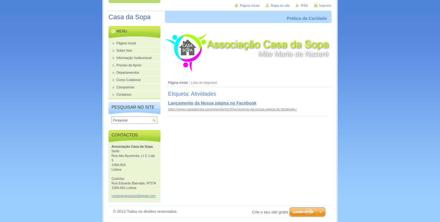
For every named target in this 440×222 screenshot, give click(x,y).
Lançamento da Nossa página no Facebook (212, 103)
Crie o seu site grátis (270, 212)
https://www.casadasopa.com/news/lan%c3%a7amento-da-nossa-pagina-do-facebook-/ (232, 109)
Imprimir (325, 5)
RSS (304, 5)
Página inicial (178, 82)
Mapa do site (280, 5)
